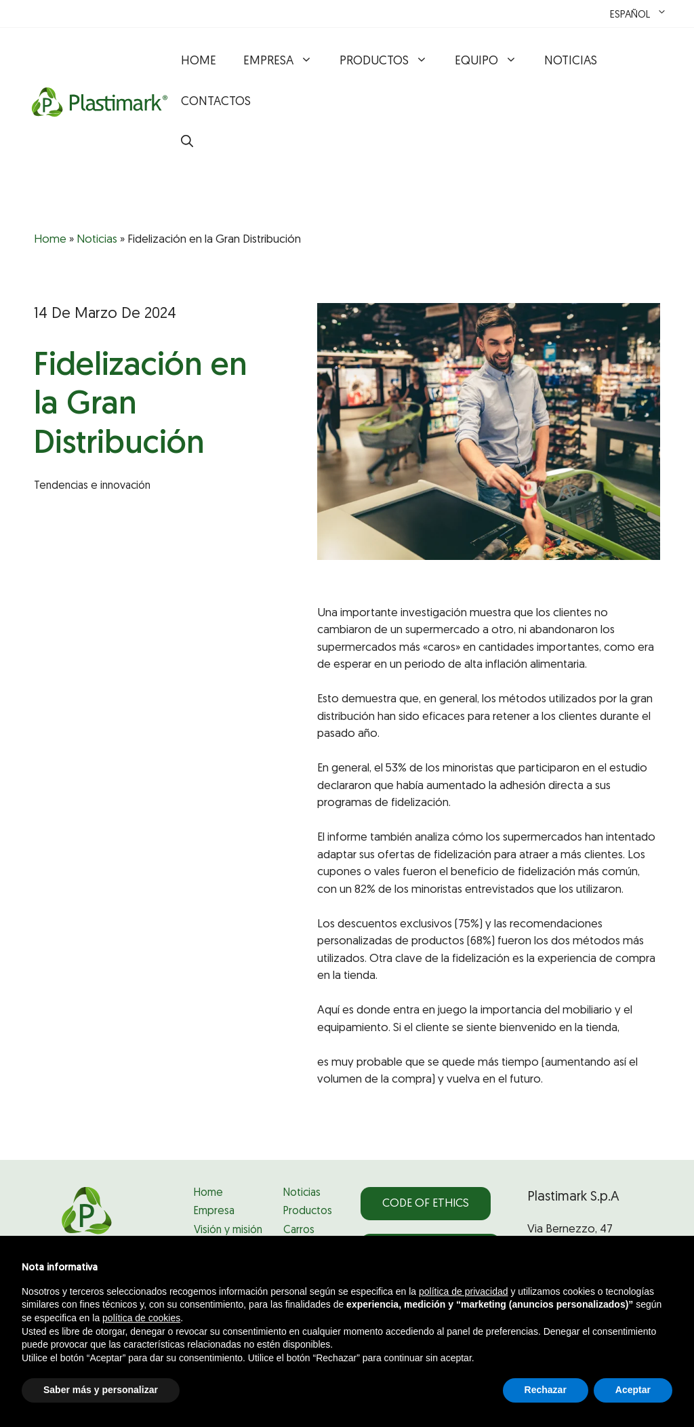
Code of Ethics (425, 1203)
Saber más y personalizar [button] (100, 1389)
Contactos (216, 102)
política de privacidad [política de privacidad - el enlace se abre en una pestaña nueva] (463, 1291)
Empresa (284, 61)
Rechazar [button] (546, 1389)
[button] (187, 143)
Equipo (493, 61)
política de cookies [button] (141, 1317)
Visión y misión (228, 1230)
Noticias (570, 61)
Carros (298, 1230)
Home (198, 61)
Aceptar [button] (633, 1389)
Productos (390, 61)
